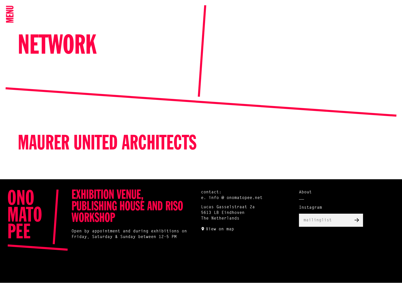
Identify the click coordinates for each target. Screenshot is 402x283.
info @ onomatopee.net (236, 198)
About (305, 192)
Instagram (310, 208)
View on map (220, 229)
